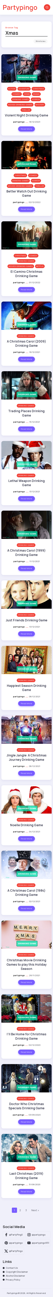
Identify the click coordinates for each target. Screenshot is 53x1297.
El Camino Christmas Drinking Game (26, 273)
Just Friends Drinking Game (26, 620)
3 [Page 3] (26, 1210)
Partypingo (20, 7)
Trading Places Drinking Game (26, 413)
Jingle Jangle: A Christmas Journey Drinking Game (27, 757)
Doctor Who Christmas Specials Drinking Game (27, 1106)
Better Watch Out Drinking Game (26, 193)
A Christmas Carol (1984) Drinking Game (26, 892)
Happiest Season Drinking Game (26, 688)
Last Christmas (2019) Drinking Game (26, 1175)
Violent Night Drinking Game (26, 115)
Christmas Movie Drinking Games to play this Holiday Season (27, 964)
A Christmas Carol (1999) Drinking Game (26, 552)
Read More (26, 129)
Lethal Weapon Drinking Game (26, 483)
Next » (35, 1210)
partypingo (19, 122)
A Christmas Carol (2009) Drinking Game (26, 343)
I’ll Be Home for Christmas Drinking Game (26, 1036)
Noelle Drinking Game (26, 825)
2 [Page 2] (20, 1210)
